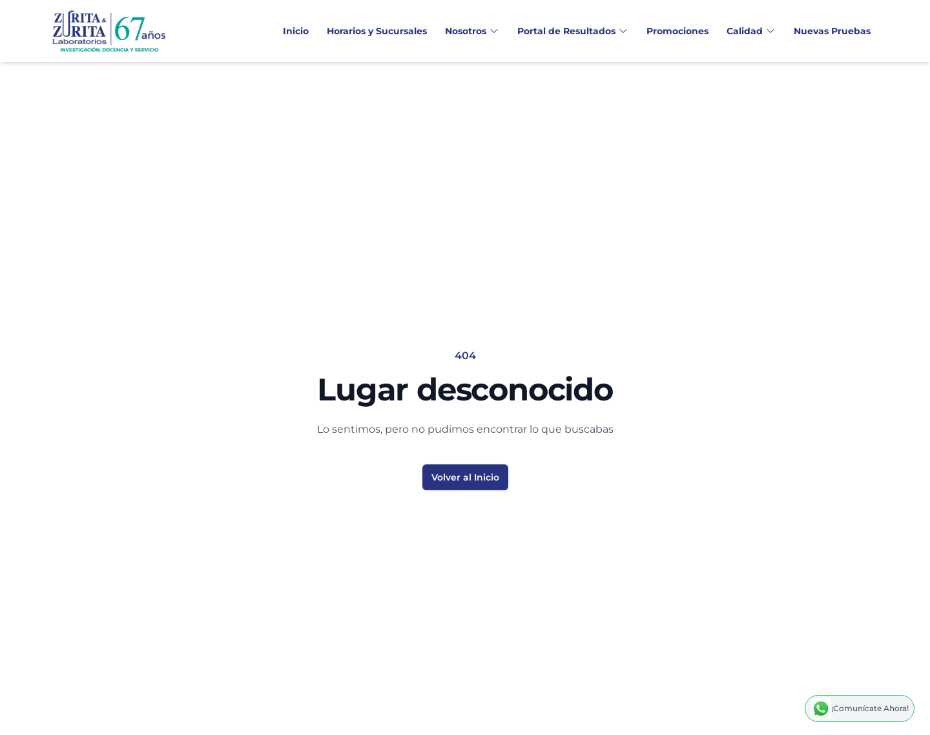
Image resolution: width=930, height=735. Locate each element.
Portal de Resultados (572, 31)
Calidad (751, 31)
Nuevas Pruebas (832, 31)
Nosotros (472, 31)
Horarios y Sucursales (377, 31)
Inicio (296, 31)
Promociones (677, 31)
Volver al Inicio (465, 477)
